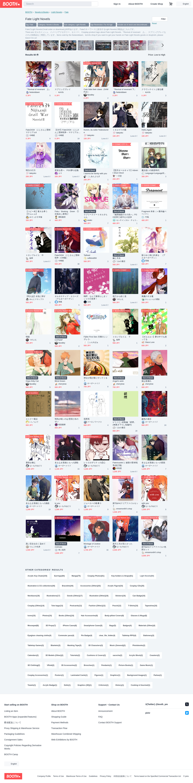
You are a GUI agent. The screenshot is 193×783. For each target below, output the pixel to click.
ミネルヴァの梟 (120, 130)
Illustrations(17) (53, 596)
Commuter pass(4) (66, 635)
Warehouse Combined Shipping (66, 734)
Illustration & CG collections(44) (41, 586)
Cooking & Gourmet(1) (140, 685)
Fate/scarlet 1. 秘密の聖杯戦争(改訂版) (125, 463)
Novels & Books (42, 12)
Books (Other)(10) (66, 616)
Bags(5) (112, 626)
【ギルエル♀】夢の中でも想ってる (154, 338)
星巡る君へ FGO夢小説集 (67, 170)
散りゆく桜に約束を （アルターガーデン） (153, 256)
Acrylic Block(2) (136, 655)
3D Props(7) (51, 626)
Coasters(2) (155, 655)
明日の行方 (31, 170)
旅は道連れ (146, 381)
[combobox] (57, 4)
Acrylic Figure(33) (115, 586)
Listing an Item (11, 711)
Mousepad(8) (33, 626)
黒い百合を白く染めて (36, 544)
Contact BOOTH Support (110, 722)
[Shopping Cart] (171, 4)
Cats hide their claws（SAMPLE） (96, 90)
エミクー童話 (32, 419)
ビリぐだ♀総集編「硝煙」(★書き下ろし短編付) (124, 423)
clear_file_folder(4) (107, 635)
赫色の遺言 (146, 419)
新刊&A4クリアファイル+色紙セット (154, 548)
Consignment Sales (13, 739)
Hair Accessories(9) (89, 616)
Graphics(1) (115, 675)
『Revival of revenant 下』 (124, 89)
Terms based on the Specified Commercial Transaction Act (157, 776)
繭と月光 (116, 258)
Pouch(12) (116, 606)
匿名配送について (12, 722)
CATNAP (59, 340)
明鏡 (28, 337)
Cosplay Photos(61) (95, 576)
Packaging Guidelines (14, 734)
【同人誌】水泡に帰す (36, 296)
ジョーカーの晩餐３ (92, 503)
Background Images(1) (137, 675)
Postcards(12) (76, 606)
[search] (88, 4)
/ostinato (58, 547)
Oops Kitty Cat (32, 381)
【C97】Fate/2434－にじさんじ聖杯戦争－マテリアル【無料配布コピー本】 (67, 131)
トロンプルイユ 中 (35, 255)
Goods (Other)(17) (74, 596)
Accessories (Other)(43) (90, 586)
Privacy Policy (105, 776)
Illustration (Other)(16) (98, 596)
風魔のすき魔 (147, 296)
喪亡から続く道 (120, 296)
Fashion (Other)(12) (97, 606)
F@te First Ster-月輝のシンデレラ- (96, 338)
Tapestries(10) (151, 606)
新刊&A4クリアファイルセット (125, 504)
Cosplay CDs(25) (137, 586)
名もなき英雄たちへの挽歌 (37, 503)
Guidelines (93, 776)
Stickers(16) (120, 596)
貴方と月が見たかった (122, 544)
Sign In (117, 4)
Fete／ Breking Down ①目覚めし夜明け (67, 212)
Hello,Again (147, 130)
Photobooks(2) (139, 645)
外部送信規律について (123, 776)
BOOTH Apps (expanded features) (20, 717)
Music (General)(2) (118, 645)
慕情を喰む (31, 462)
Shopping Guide (58, 717)
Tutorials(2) (75, 655)
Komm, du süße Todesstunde (96, 131)
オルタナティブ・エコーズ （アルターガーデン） (67, 297)
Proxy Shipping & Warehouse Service (21, 728)
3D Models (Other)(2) (54, 655)
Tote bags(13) (57, 606)
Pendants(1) (106, 665)
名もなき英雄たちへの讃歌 (66, 462)
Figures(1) (99, 675)
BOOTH (28, 12)
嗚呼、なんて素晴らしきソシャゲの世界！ (95, 297)
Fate (66, 12)
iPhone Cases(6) (70, 626)
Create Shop (156, 4)
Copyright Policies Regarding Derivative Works (22, 747)
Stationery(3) (148, 635)
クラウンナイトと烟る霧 (152, 89)
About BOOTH (135, 4)
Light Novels (56, 12)
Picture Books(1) (126, 665)
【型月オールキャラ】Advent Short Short (125, 171)
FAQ (100, 717)
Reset (154, 23)
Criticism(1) (104, 685)
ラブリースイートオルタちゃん (95, 215)
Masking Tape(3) (74, 645)
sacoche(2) (117, 655)
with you (145, 503)
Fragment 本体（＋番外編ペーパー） (154, 212)
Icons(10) (32, 616)
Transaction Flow (59, 728)
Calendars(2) (33, 655)
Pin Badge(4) (86, 635)
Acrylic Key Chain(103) (37, 576)
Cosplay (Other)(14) (36, 606)
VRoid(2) (50, 665)
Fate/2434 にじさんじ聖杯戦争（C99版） (67, 256)
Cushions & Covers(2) (96, 655)
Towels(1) (32, 685)
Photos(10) (47, 616)
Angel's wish (118, 381)
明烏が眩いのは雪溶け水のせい (66, 420)
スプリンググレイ (63, 89)
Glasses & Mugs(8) (139, 616)
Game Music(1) (146, 665)
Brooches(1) (89, 665)
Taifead (87, 255)
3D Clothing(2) (34, 665)
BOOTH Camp (11, 754)
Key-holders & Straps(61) (122, 576)
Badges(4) (127, 626)
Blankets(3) (55, 645)
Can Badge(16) (139, 596)
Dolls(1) (67, 685)
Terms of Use (58, 776)
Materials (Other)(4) (147, 626)
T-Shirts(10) (133, 606)
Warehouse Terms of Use (76, 776)
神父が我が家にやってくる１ (95, 379)
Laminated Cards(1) (79, 675)
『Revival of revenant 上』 (38, 89)
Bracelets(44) (67, 586)
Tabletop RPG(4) (129, 635)
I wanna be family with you (95, 173)
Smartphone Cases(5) (93, 626)
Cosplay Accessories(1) (38, 675)
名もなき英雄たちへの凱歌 (153, 462)
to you (57, 503)
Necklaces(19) (34, 596)
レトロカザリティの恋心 (94, 462)
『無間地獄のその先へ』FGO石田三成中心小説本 (125, 215)
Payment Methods (59, 722)
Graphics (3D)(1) (85, 685)
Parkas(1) (158, 675)
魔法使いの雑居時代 (150, 170)
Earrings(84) (59, 576)
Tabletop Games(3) (36, 645)
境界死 (87, 419)
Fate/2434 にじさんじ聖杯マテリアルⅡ (38, 131)
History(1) (119, 685)
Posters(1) (59, 675)
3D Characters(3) (95, 645)
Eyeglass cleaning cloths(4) (39, 635)
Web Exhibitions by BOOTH (64, 739)
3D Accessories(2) (69, 665)
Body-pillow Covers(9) (114, 616)
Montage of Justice (92, 544)
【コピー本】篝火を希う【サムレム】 (36, 212)
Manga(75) (76, 576)
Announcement (105, 711)
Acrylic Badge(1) (50, 685)
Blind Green (60, 381)
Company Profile (44, 776)
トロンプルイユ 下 (121, 337)
